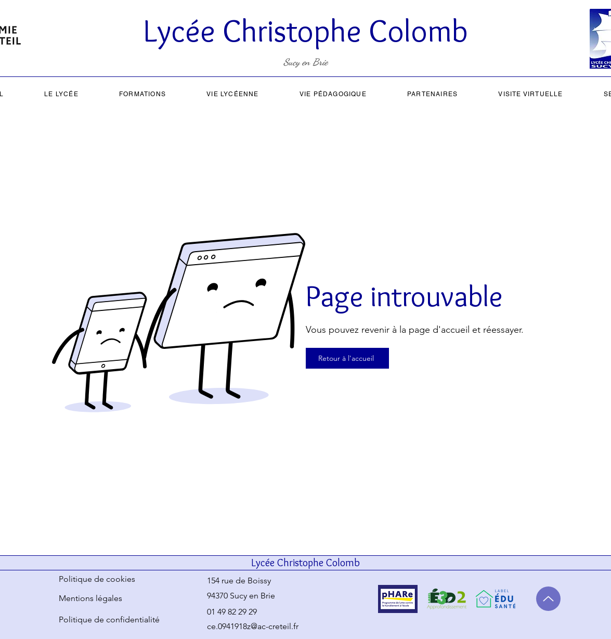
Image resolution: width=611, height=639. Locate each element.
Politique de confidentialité (109, 619)
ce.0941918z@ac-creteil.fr (252, 626)
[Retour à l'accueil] (347, 358)
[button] (61, 94)
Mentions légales (90, 598)
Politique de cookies (97, 579)
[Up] (548, 598)
